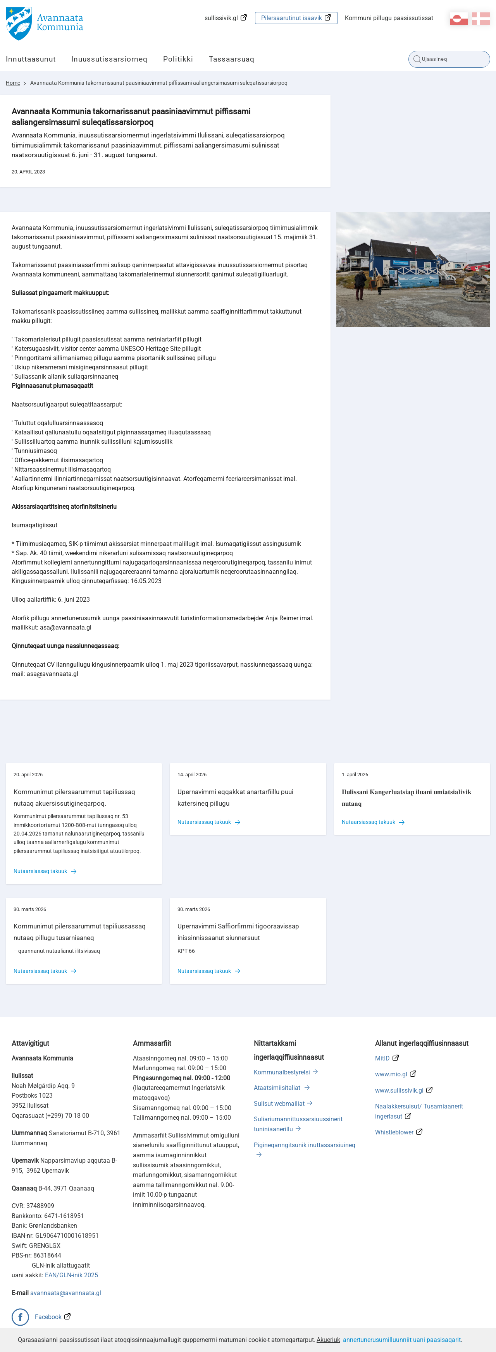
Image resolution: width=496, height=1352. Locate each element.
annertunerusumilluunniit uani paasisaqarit (402, 1339)
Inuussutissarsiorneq (109, 59)
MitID (382, 1058)
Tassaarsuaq (232, 59)
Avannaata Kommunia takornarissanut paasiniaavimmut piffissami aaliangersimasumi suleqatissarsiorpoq (159, 83)
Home (13, 83)
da (481, 18)
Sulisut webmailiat (279, 1103)
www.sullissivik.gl (399, 1090)
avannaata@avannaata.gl (65, 1293)
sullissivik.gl (221, 18)
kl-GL (459, 18)
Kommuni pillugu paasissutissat (389, 18)
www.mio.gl (391, 1074)
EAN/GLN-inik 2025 (71, 1275)
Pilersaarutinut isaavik (291, 18)
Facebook (48, 1317)
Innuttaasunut (31, 59)
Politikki (178, 59)
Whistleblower (394, 1132)
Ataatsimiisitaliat (278, 1087)
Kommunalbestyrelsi (282, 1072)
